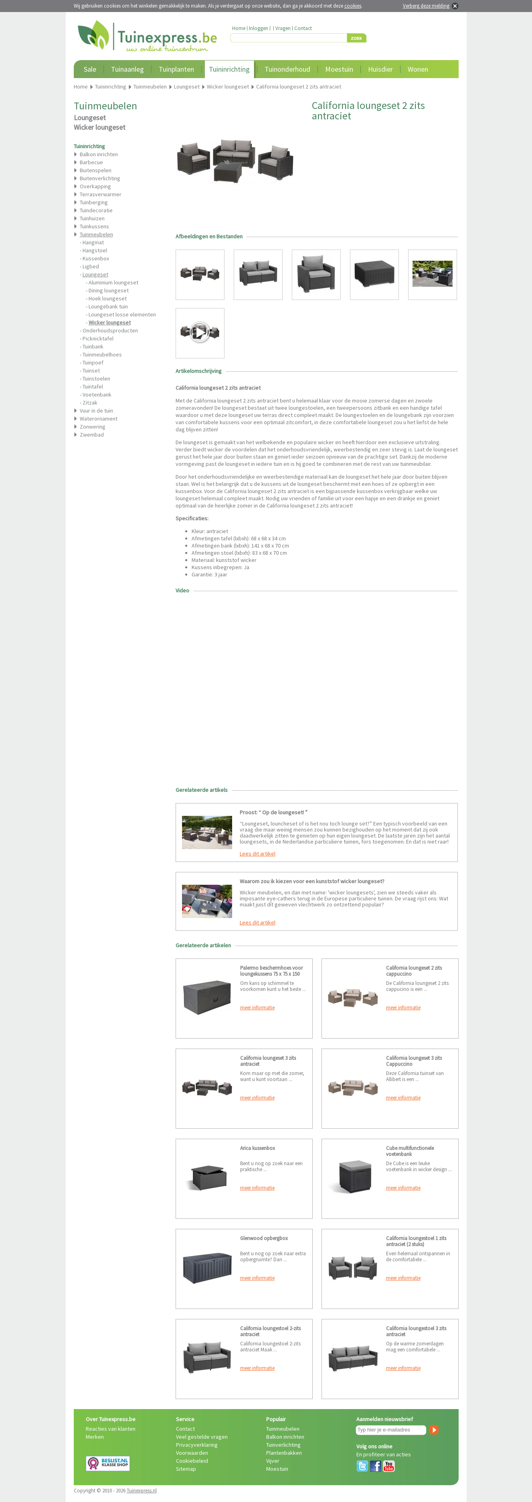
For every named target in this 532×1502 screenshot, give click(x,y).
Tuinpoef (93, 362)
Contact (303, 28)
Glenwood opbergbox (264, 1238)
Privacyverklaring (197, 1444)
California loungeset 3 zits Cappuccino (414, 1061)
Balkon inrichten (99, 154)
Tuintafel (93, 386)
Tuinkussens (94, 226)
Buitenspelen (95, 170)
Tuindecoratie (96, 210)
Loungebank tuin (108, 306)
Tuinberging (94, 202)
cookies (352, 5)
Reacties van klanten (111, 1428)
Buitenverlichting (100, 178)
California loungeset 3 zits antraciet (268, 1061)
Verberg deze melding (426, 5)
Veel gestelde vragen (202, 1436)
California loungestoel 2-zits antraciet (270, 1331)
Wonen (418, 69)
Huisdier (380, 69)
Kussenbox (96, 258)
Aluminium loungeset (113, 282)
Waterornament (98, 418)
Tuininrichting (229, 69)
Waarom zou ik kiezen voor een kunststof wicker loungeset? (312, 881)
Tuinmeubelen (282, 1428)
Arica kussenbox (257, 1148)
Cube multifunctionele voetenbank (410, 1151)
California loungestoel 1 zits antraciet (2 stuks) (416, 1241)
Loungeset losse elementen (122, 314)
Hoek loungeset (108, 298)
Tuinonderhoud (287, 69)
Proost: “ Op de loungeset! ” (273, 812)
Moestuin (339, 69)
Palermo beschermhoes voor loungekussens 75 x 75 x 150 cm (271, 973)
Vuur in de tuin (96, 410)
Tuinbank (93, 346)
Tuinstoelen (96, 378)
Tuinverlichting (283, 1444)
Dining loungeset (109, 290)
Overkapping (95, 186)
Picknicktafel (98, 338)
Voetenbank (97, 394)
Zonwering (92, 426)
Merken (95, 1436)
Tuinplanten (176, 69)
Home (238, 28)
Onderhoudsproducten (110, 330)
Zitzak (90, 402)
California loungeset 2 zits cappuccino (414, 970)
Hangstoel (95, 250)
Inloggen (258, 28)
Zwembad (92, 434)
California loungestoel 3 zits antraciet (416, 1331)
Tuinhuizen (92, 218)
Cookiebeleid (192, 1460)
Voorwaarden (192, 1452)
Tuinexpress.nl (142, 1490)
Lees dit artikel (257, 853)
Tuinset (91, 370)
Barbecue (91, 162)
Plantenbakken (284, 1452)
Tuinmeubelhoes (102, 354)
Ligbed (91, 266)
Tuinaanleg (127, 69)
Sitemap (186, 1468)
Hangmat (93, 242)
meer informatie (257, 1007)
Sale (90, 69)
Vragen (283, 28)
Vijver (272, 1460)
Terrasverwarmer (100, 194)
